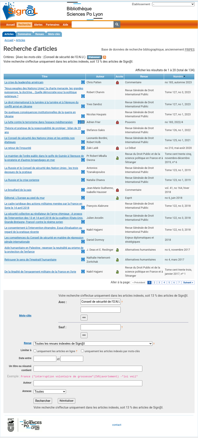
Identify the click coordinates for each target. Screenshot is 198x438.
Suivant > (188, 282)
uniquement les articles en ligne (56, 351)
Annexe (26, 391)
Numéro (178, 76)
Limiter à (26, 350)
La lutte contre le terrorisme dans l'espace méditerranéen (39, 122)
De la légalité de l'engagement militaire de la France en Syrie (40, 271)
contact (116, 424)
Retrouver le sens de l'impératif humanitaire (31, 259)
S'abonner (94, 57)
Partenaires (53, 24)
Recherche (24, 24)
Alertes (38, 24)
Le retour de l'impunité (18, 148)
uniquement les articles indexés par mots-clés (112, 351)
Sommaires (24, 34)
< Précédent (138, 282)
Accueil (10, 24)
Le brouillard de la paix (18, 189)
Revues (39, 34)
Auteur (27, 382)
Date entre (25, 358)
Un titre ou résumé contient (20, 368)
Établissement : (142, 4)
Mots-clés (54, 34)
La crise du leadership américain (24, 82)
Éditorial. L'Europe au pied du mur (25, 197)
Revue (27, 343)
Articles (9, 34)
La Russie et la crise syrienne (22, 180)
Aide (65, 24)
